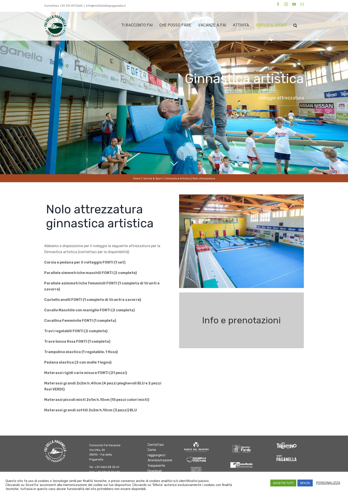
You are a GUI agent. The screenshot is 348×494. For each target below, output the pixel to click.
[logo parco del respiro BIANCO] (196, 444)
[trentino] (287, 444)
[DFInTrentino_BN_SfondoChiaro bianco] (241, 444)
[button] (295, 25)
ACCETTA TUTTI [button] (283, 483)
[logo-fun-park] (196, 457)
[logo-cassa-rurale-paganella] (241, 464)
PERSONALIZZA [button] (328, 483)
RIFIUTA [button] (305, 483)
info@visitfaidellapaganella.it (106, 5)
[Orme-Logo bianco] (196, 468)
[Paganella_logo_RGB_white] (287, 457)
